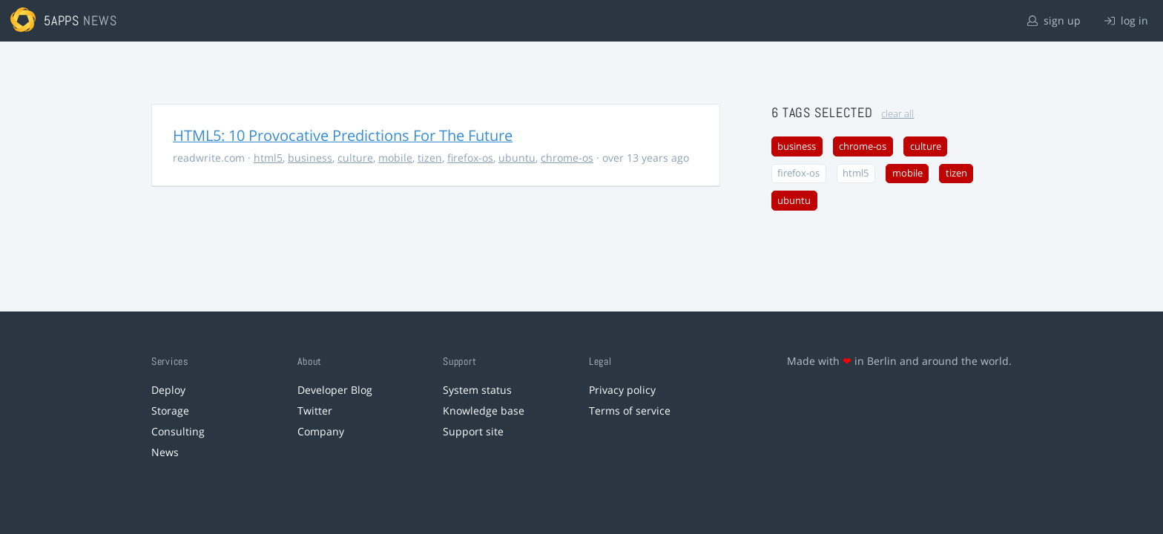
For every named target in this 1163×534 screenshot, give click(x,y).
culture (355, 158)
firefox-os (470, 158)
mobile (395, 158)
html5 (268, 158)
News (165, 452)
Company (320, 431)
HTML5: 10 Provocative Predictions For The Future (343, 135)
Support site (473, 431)
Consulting (178, 431)
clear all (897, 114)
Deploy (168, 390)
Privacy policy (622, 390)
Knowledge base (483, 410)
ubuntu (517, 158)
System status (477, 390)
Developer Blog (334, 390)
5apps (62, 20)
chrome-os (567, 158)
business (310, 158)
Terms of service (630, 410)
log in (1126, 20)
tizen (430, 158)
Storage (170, 410)
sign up (1054, 20)
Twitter (314, 410)
